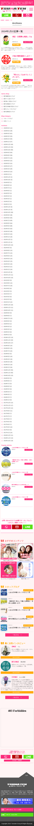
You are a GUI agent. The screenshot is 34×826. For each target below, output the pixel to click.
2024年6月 (8, 190)
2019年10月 (8, 343)
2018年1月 (8, 400)
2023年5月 (8, 226)
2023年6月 (8, 223)
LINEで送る (6, 15)
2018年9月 (8, 378)
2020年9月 (8, 313)
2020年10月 (8, 310)
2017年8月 (8, 413)
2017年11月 (8, 405)
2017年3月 (8, 427)
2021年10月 (8, 277)
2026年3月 (8, 136)
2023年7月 (8, 220)
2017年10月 (8, 408)
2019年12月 (8, 337)
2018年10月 (8, 375)
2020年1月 (8, 334)
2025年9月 (8, 152)
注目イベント (7, 121)
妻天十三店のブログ (9, 98)
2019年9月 (8, 345)
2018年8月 (8, 381)
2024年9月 (8, 182)
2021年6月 (8, 288)
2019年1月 (8, 367)
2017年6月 (8, 419)
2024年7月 (8, 188)
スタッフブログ (8, 118)
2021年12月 (8, 272)
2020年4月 (8, 326)
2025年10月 (8, 150)
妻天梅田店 (29, 599)
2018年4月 (8, 392)
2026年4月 (8, 133)
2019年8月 (8, 348)
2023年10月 (8, 212)
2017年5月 (8, 421)
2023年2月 (8, 234)
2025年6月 (8, 160)
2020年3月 (8, 329)
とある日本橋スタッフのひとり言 (20, 447)
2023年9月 (8, 215)
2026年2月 (8, 139)
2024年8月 (8, 185)
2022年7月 (8, 253)
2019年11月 (8, 340)
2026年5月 (8, 131)
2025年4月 (8, 166)
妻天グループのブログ (10, 109)
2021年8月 (8, 283)
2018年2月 (8, 397)
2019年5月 (8, 356)
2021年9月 (8, 280)
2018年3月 (8, 394)
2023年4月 (8, 228)
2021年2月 (8, 299)
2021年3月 (8, 296)
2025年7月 (8, 158)
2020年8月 (8, 315)
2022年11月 (8, 242)
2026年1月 (8, 141)
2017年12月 (8, 402)
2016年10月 (8, 440)
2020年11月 (8, 307)
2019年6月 (8, 353)
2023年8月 (8, 218)
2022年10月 (8, 245)
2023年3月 (8, 231)
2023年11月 (8, 209)
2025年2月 (8, 171)
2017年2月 (8, 430)
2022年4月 (8, 261)
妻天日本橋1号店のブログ (11, 106)
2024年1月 (8, 204)
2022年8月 (8, 250)
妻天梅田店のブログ (9, 96)
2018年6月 (8, 386)
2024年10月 (8, 179)
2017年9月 (8, 411)
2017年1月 (8, 432)
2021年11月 (8, 275)
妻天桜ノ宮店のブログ (10, 101)
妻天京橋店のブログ (9, 104)
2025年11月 (8, 147)
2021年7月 (8, 285)
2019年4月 (8, 359)
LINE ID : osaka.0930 (32, 527)
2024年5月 (8, 193)
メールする (27, 15)
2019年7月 (8, 351)
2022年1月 (8, 269)
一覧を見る (16, 635)
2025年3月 (8, 169)
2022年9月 (8, 247)
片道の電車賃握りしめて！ (22, 56)
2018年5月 (8, 389)
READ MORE (16, 657)
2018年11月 (8, 372)
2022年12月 (8, 239)
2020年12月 (8, 305)
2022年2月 (8, 266)
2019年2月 (8, 364)
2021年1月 (8, 302)
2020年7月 (8, 318)
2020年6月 (8, 321)
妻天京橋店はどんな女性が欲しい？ (20, 484)
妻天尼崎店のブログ (9, 111)
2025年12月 (8, 144)
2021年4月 (8, 294)
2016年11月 (8, 438)
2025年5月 (8, 163)
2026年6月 (8, 128)
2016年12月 (8, 435)
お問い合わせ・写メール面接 (19, 527)
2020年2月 (8, 332)
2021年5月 (8, 291)
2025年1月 (8, 174)
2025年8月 (8, 155)
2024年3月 (8, 198)
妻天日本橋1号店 (28, 590)
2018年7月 (8, 383)
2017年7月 (8, 416)
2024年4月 (8, 196)
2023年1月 (8, 237)
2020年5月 (8, 324)
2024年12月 (8, 177)
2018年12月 (8, 370)
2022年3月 (8, 264)
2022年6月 (8, 256)
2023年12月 (8, 207)
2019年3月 (8, 362)
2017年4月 (8, 424)
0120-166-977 (9, 527)
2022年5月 (8, 258)
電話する (17, 15)
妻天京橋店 (29, 616)
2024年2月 (8, 201)
